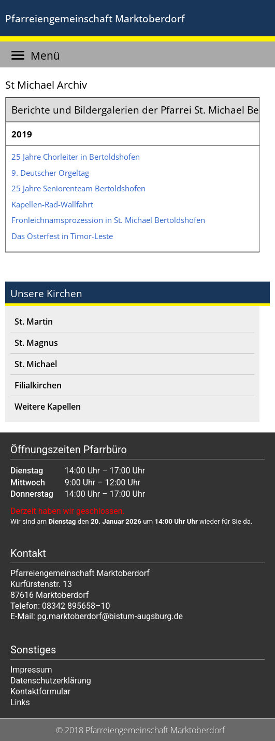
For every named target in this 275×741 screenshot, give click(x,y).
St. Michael (36, 364)
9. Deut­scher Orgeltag (50, 172)
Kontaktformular (40, 691)
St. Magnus (36, 342)
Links (20, 702)
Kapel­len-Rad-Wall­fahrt (52, 204)
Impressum (31, 670)
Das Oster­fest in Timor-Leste (62, 236)
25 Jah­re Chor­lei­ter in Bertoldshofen (75, 156)
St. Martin (34, 321)
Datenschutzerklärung (50, 681)
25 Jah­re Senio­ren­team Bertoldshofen (78, 188)
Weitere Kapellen (48, 406)
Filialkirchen (38, 385)
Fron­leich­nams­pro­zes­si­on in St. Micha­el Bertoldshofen (108, 220)
